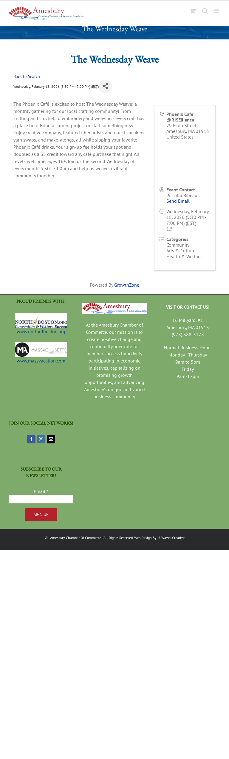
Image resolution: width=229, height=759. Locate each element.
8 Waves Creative (171, 537)
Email (41, 491)
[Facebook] (31, 439)
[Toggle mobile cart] (193, 11)
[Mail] (51, 439)
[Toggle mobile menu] (217, 11)
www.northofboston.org (41, 331)
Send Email (178, 201)
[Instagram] (41, 439)
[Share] (105, 86)
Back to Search (26, 76)
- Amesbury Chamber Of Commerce (74, 537)
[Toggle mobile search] (205, 11)
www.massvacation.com (41, 361)
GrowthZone (126, 285)
